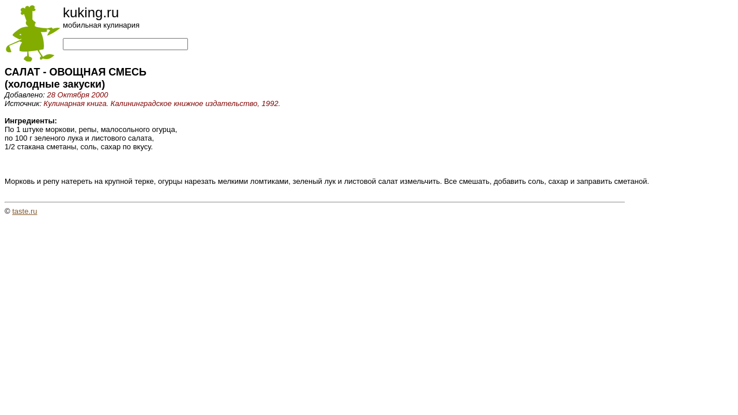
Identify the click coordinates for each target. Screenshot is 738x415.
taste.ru (24, 211)
